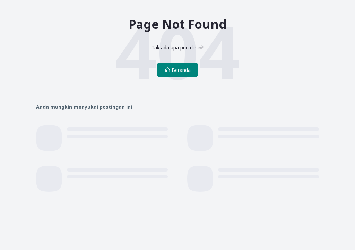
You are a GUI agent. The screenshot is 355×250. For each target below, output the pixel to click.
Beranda (177, 70)
